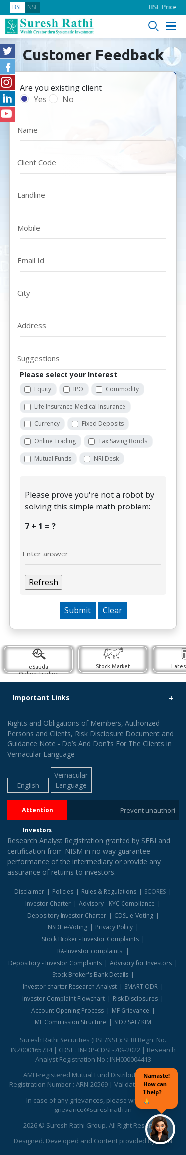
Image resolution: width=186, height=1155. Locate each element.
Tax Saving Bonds (122, 441)
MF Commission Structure (70, 1022)
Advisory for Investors (141, 963)
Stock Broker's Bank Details (90, 974)
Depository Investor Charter (66, 915)
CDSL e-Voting (133, 915)
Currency (47, 423)
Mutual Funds (52, 458)
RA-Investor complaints (90, 951)
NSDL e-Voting (67, 927)
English (28, 785)
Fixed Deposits (103, 423)
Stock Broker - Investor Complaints (90, 939)
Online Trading (55, 441)
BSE (17, 7)
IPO (78, 389)
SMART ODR (141, 986)
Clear (112, 610)
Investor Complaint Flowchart (63, 998)
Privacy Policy (114, 927)
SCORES (155, 891)
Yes (40, 99)
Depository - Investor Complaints (55, 963)
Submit (77, 610)
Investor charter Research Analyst (70, 986)
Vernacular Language (71, 780)
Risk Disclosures (135, 998)
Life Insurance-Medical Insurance (79, 406)
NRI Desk (106, 458)
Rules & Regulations (108, 891)
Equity (42, 389)
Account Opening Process (67, 1010)
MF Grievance (130, 1010)
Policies (62, 891)
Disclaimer (29, 891)
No (68, 99)
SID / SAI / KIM (132, 1022)
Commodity (122, 389)
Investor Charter (48, 903)
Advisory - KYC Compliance (117, 903)
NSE (32, 7)
